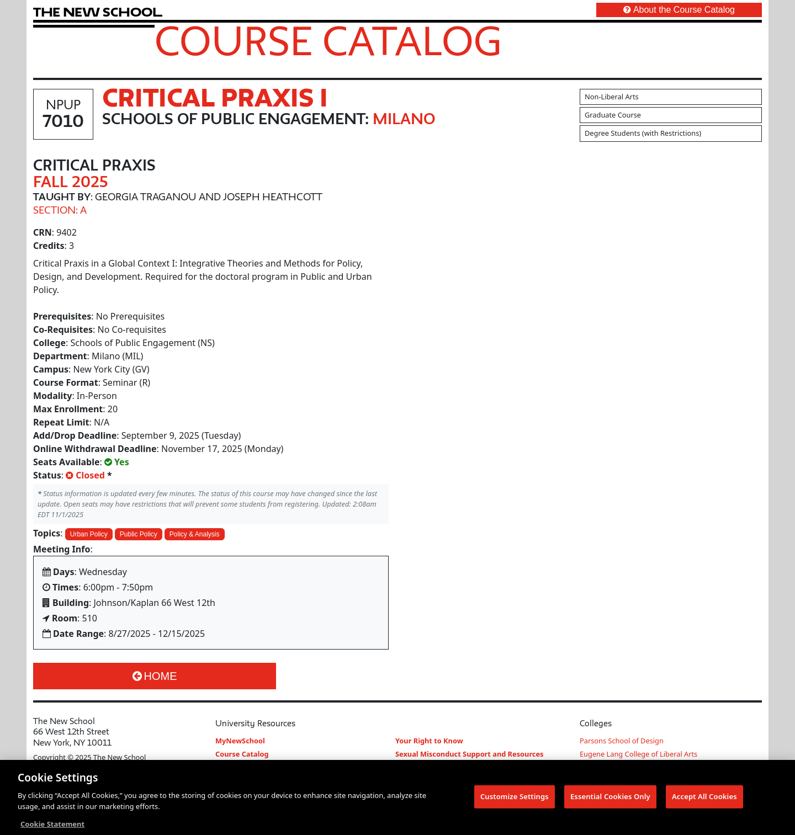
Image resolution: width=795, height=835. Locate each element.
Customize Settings (514, 799)
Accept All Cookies (704, 799)
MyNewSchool (240, 741)
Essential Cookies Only (610, 799)
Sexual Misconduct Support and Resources (469, 754)
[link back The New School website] (97, 12)
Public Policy (138, 534)
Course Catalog (328, 40)
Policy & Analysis (194, 534)
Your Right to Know (429, 741)
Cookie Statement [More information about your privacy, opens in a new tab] (52, 827)
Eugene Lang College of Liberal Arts (638, 754)
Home (154, 676)
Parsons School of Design (622, 741)
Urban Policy (89, 534)
